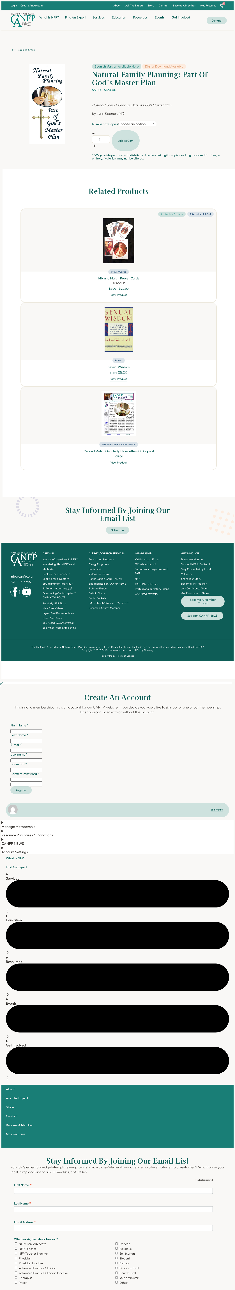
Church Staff (127, 1275)
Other (123, 1284)
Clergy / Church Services (107, 555)
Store (151, 5)
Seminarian (127, 1255)
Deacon (124, 1246)
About (117, 5)
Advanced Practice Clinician (37, 1270)
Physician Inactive (31, 1265)
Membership (143, 555)
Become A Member (184, 5)
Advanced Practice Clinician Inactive (43, 1275)
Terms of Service (125, 657)
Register (22, 792)
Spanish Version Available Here (117, 66)
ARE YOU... (49, 555)
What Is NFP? (16, 860)
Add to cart (125, 141)
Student (124, 1260)
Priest (23, 1284)
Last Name (22, 1205)
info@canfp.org (21, 578)
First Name (23, 1186)
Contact (163, 5)
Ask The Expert (134, 5)
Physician (25, 1260)
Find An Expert (16, 869)
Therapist (25, 1280)
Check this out (54, 599)
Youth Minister (129, 1280)
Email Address (25, 1223)
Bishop (124, 1265)
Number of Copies (105, 124)
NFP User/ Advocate (32, 1246)
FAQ (137, 574)
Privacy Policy (108, 657)
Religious (125, 1250)
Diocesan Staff (129, 1270)
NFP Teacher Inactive (33, 1255)
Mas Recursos (208, 5)
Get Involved (190, 555)
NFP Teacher (27, 1250)
